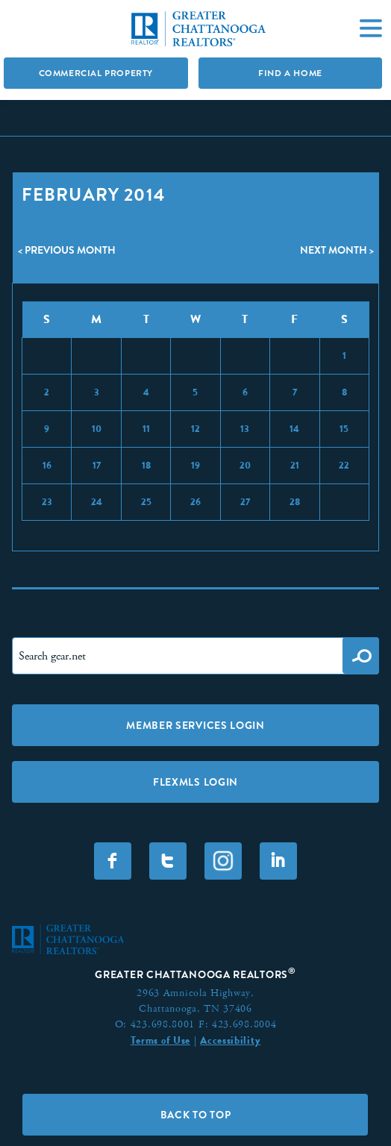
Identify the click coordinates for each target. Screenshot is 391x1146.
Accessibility (230, 1040)
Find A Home (290, 73)
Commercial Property (96, 73)
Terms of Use (160, 1040)
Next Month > (337, 250)
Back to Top (195, 1114)
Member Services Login (195, 725)
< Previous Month (67, 250)
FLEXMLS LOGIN (195, 782)
